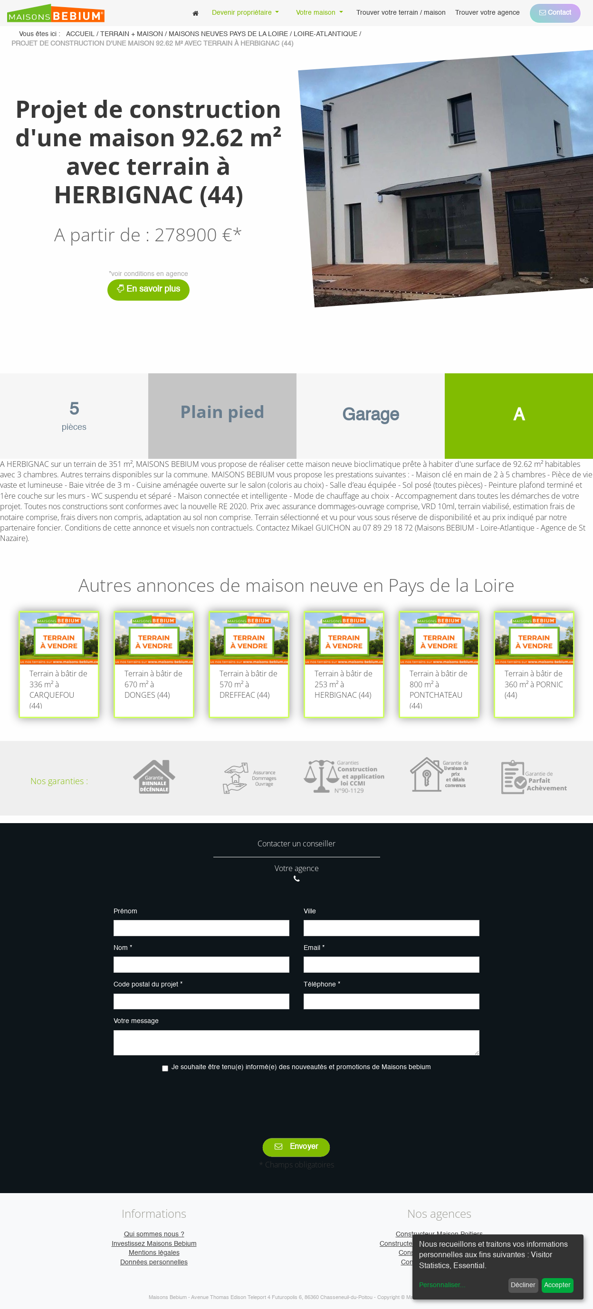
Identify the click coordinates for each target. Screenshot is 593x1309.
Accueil (80, 34)
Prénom (125, 911)
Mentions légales (154, 1253)
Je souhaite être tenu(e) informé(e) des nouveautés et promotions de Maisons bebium (301, 1067)
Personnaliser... (442, 1285)
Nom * (123, 948)
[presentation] (296, 1098)
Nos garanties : (59, 781)
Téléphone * (322, 984)
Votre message (136, 1021)
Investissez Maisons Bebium (154, 1244)
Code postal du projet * (148, 984)
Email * (314, 948)
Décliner (523, 1285)
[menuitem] (195, 13)
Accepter (557, 1285)
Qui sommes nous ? (154, 1234)
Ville (310, 911)
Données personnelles (154, 1262)
